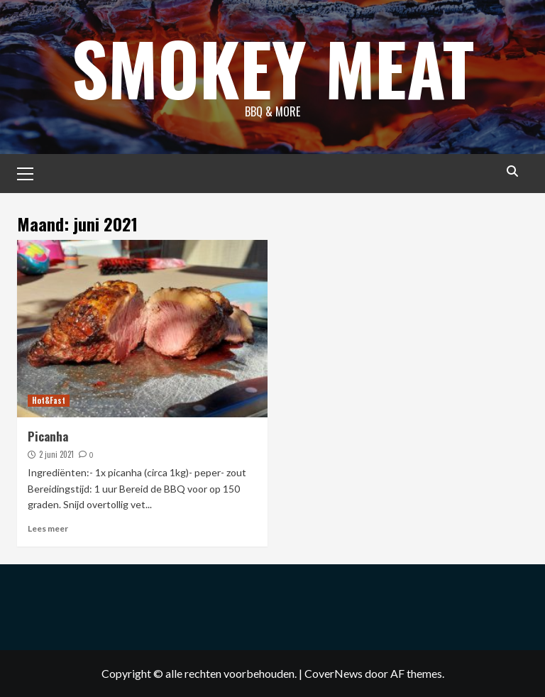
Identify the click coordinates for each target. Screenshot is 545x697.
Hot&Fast (48, 400)
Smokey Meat (273, 67)
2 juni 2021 (56, 454)
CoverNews (333, 673)
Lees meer (48, 528)
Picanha (48, 436)
